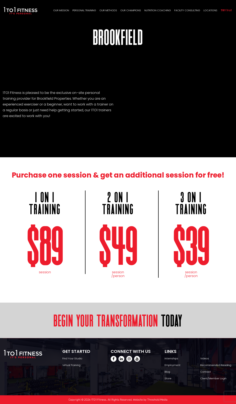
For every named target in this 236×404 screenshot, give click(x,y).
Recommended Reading (215, 365)
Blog (167, 371)
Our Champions (130, 10)
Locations (210, 10)
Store (168, 378)
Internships (171, 358)
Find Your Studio (72, 358)
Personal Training (84, 10)
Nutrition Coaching (157, 10)
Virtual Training (71, 365)
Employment (172, 365)
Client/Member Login (213, 378)
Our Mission (61, 10)
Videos (204, 358)
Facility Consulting (187, 10)
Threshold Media (157, 399)
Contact (205, 371)
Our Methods (108, 10)
